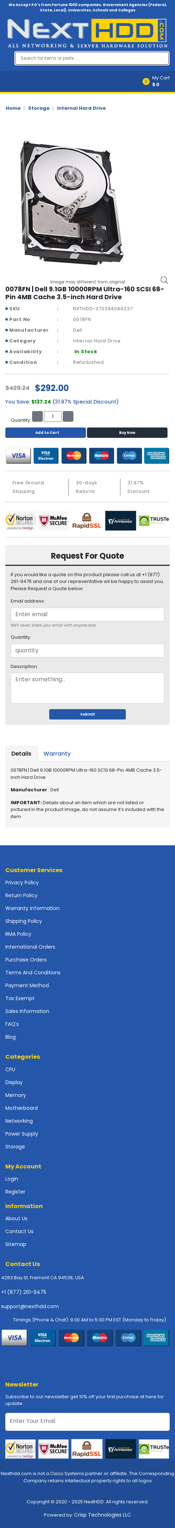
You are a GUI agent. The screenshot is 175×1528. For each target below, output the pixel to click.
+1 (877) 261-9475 (23, 1292)
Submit (87, 714)
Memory (15, 1095)
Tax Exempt (20, 998)
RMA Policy (18, 934)
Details (21, 754)
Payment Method (27, 985)
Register (15, 1191)
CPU (10, 1069)
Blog (10, 1036)
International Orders (30, 946)
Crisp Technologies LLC (102, 1514)
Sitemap (15, 1244)
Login (11, 1178)
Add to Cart (45, 432)
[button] (158, 81)
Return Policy (21, 895)
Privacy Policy (22, 882)
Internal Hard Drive (81, 108)
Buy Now (127, 432)
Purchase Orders (26, 959)
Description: (24, 666)
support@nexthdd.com (30, 1306)
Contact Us (19, 1231)
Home (13, 108)
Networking (19, 1120)
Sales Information (27, 1011)
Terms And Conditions (33, 972)
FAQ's (12, 1024)
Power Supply (21, 1133)
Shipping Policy (23, 921)
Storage (39, 108)
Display (14, 1082)
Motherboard (21, 1108)
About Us (16, 1218)
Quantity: (21, 637)
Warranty (57, 754)
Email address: (28, 601)
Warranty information (32, 908)
